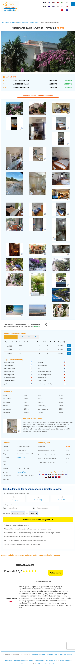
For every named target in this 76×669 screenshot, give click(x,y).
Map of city (21, 466)
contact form (22, 480)
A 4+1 (35, 345)
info (69, 354)
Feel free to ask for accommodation (38, 95)
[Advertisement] (38, 15)
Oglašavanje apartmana (66, 662)
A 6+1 (21, 345)
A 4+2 (28, 345)
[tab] (11, 345)
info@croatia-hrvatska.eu (38, 662)
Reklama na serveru (52, 662)
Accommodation (11, 345)
